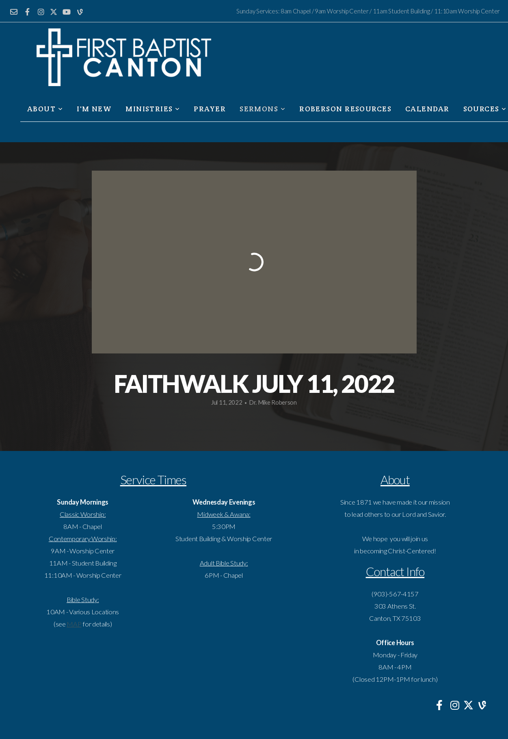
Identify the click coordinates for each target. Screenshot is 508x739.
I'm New (94, 108)
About (45, 108)
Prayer (210, 108)
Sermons (262, 108)
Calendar (427, 108)
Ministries (152, 108)
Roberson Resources (345, 108)
